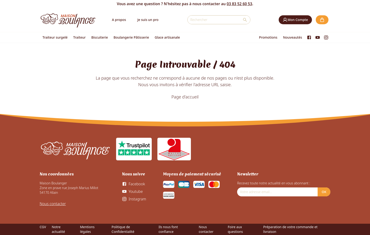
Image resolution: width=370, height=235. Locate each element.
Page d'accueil (184, 97)
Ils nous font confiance (168, 229)
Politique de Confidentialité (123, 229)
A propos (119, 19)
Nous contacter (53, 203)
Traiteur (79, 37)
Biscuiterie (99, 37)
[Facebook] (309, 37)
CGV (43, 227)
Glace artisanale (167, 37)
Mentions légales (87, 229)
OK (324, 192)
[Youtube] (317, 37)
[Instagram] (326, 37)
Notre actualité (58, 229)
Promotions (268, 37)
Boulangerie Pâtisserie (131, 37)
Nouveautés (292, 37)
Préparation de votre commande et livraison (290, 229)
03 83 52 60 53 (239, 3)
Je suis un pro (148, 19)
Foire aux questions (235, 229)
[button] (295, 19)
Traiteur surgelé (54, 37)
